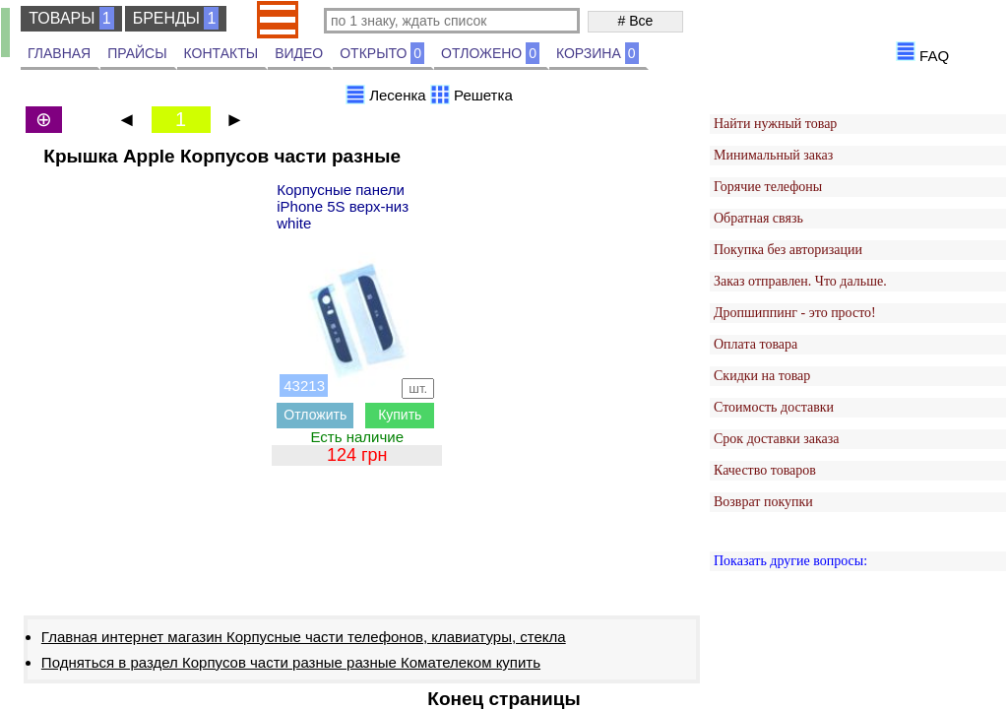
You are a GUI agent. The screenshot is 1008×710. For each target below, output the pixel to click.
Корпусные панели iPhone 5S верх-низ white (343, 206)
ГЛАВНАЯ (59, 53)
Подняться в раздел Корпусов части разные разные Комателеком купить (290, 662)
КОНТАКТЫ (221, 53)
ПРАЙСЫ (136, 53)
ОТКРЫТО (382, 53)
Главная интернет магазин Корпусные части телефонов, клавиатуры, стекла (303, 636)
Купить (399, 414)
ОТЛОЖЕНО (490, 53)
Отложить (315, 414)
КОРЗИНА (597, 53)
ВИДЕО (299, 53)
